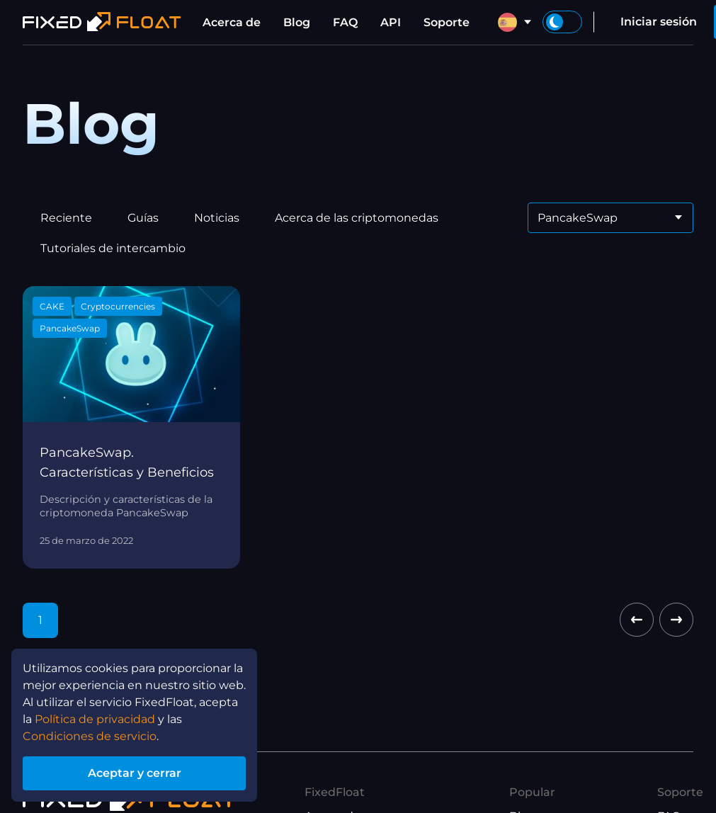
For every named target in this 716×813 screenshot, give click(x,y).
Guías (143, 217)
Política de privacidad (95, 722)
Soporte (447, 22)
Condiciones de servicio (90, 739)
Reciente (66, 217)
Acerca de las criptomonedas (356, 217)
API (390, 22)
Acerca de (232, 22)
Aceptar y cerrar (134, 774)
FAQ (345, 22)
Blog (296, 22)
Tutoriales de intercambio (113, 248)
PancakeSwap (70, 328)
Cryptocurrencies (118, 306)
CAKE (52, 306)
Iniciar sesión (658, 21)
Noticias (216, 217)
